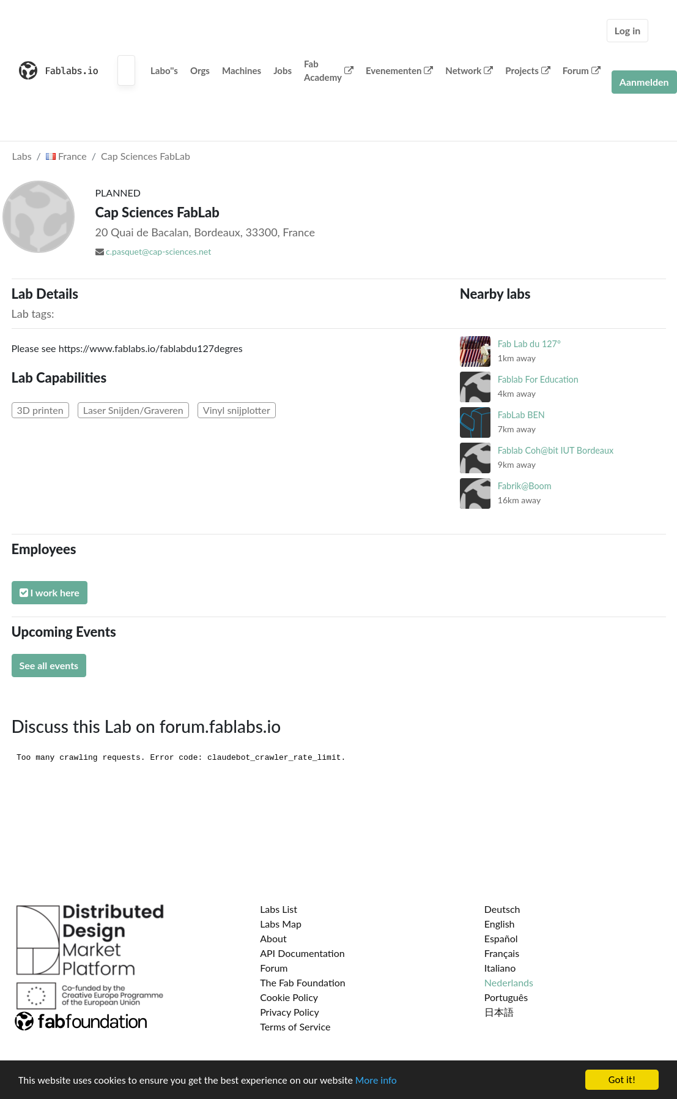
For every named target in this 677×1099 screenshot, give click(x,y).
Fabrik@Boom (525, 486)
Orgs (200, 70)
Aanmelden (644, 82)
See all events (49, 665)
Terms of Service (295, 1026)
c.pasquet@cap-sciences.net (158, 251)
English (499, 923)
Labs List (278, 909)
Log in (627, 30)
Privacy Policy (289, 1012)
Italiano (500, 967)
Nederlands (508, 982)
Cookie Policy (289, 997)
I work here (50, 592)
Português (506, 997)
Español (501, 938)
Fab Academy (328, 70)
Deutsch (502, 909)
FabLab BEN (521, 415)
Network (469, 70)
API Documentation (302, 953)
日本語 (499, 1012)
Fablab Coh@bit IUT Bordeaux (555, 450)
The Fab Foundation (303, 982)
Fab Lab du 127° (529, 344)
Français (501, 953)
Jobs (282, 70)
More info (376, 1081)
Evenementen (399, 70)
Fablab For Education (538, 379)
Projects (527, 70)
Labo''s (164, 70)
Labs (22, 156)
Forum (582, 70)
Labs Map (281, 923)
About (273, 938)
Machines (241, 70)
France (66, 156)
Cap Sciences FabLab (145, 156)
